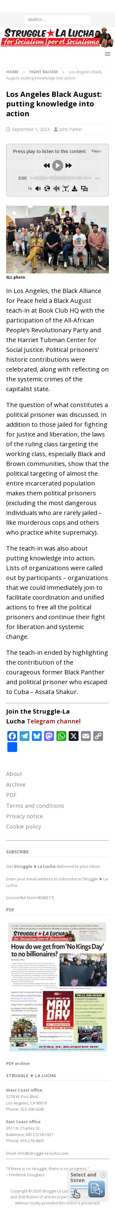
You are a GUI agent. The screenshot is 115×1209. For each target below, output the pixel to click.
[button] (106, 54)
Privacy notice (24, 816)
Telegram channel (54, 721)
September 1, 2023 (31, 129)
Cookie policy (23, 826)
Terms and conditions (35, 805)
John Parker (70, 129)
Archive (15, 784)
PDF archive (18, 1063)
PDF (11, 795)
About (14, 773)
